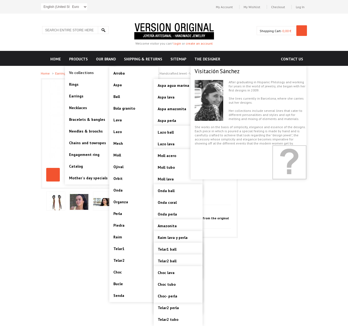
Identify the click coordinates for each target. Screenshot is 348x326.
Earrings (61, 73)
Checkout (278, 7)
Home (46, 73)
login (177, 43)
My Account (224, 7)
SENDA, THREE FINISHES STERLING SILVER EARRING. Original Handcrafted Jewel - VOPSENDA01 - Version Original (53, 175)
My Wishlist (252, 7)
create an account (199, 43)
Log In (300, 7)
